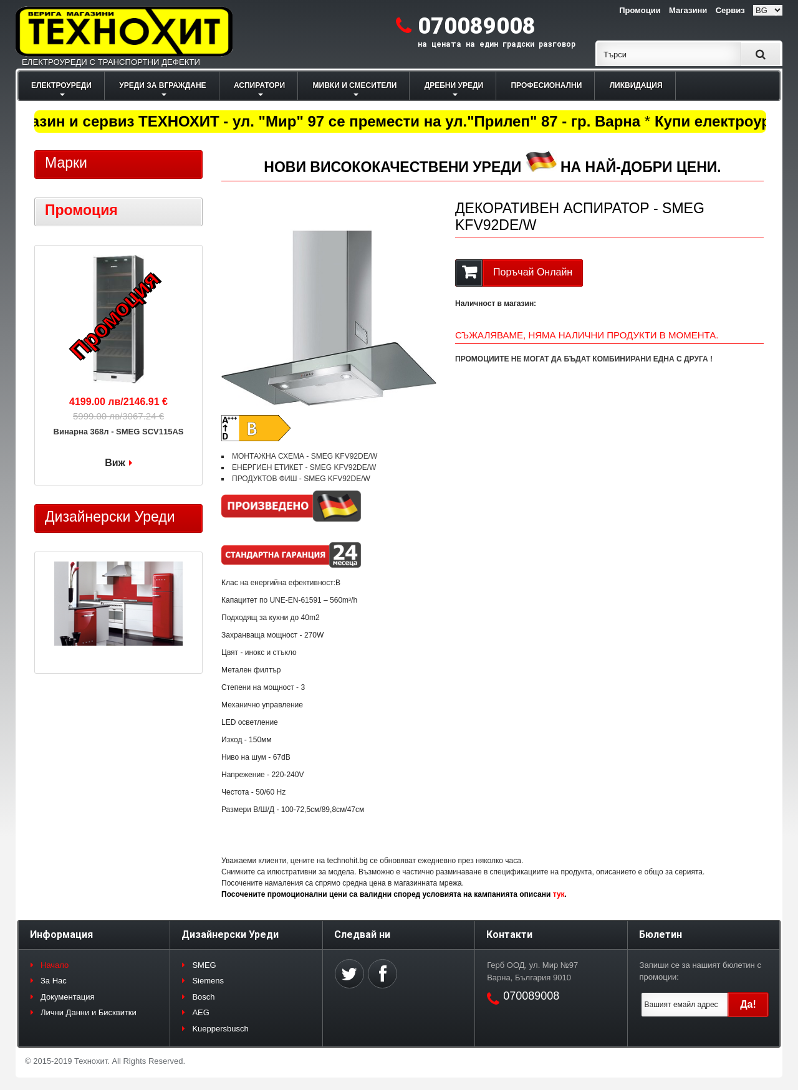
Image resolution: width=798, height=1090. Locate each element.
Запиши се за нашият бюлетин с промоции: (700, 971)
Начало (55, 965)
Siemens (208, 980)
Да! (748, 1004)
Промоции (639, 10)
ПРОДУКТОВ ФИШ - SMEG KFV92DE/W (301, 478)
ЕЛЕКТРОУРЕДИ (61, 85)
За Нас (54, 980)
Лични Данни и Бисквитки (89, 1012)
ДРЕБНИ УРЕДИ (454, 85)
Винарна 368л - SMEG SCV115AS (119, 431)
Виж (115, 462)
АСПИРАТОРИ (259, 85)
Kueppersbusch (220, 1028)
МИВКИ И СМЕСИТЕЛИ (355, 85)
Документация (68, 997)
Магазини (688, 10)
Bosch (203, 997)
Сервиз (730, 10)
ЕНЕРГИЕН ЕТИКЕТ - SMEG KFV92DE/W (304, 467)
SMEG (204, 965)
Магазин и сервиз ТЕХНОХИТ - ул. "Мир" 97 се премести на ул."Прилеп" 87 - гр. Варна (325, 121)
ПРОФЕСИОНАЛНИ (546, 85)
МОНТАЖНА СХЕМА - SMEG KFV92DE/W (304, 456)
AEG (200, 1012)
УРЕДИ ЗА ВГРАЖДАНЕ (162, 85)
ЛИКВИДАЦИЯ (636, 85)
